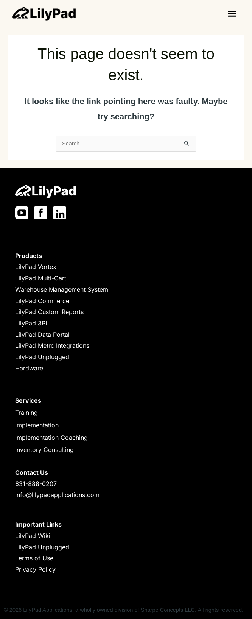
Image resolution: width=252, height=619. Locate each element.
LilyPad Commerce (42, 301)
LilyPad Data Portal (42, 334)
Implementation (37, 425)
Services (28, 400)
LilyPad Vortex (35, 266)
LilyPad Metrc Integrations (52, 345)
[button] (232, 13)
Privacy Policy (35, 569)
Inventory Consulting (44, 449)
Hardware (29, 368)
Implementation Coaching (51, 437)
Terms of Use (34, 558)
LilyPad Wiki (32, 535)
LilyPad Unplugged (42, 357)
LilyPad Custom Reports (49, 312)
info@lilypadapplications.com (57, 495)
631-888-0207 (36, 484)
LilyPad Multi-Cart (40, 278)
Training (26, 412)
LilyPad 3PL (32, 323)
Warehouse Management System (61, 289)
